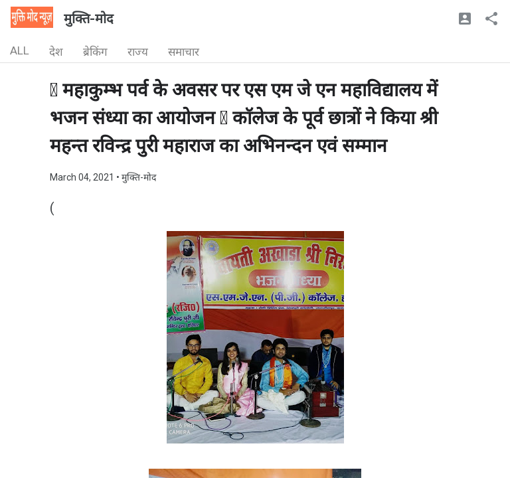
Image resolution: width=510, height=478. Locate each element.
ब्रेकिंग (95, 51)
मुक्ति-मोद (89, 19)
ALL (19, 50)
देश (56, 51)
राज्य (138, 51)
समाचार (183, 51)
